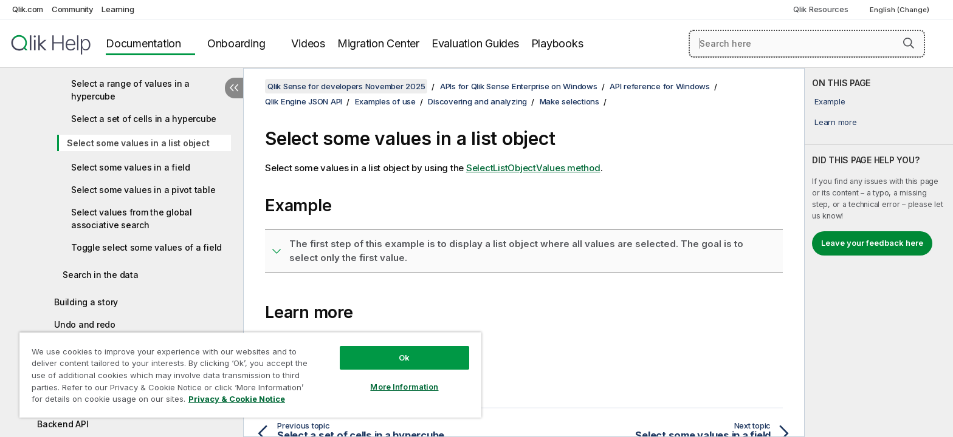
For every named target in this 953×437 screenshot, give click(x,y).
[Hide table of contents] (234, 88)
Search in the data (101, 274)
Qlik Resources (820, 9)
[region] (250, 375)
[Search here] (807, 43)
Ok (404, 357)
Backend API (62, 424)
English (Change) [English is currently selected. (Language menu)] (900, 9)
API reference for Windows (660, 86)
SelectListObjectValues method (533, 168)
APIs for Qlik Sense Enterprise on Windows (518, 86)
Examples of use (385, 101)
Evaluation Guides (475, 43)
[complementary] (879, 252)
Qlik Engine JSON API (303, 101)
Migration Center (378, 43)
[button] (909, 43)
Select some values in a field (130, 167)
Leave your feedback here (872, 243)
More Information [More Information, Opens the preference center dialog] (404, 386)
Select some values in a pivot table (143, 190)
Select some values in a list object (138, 143)
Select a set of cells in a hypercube (143, 118)
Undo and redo (84, 324)
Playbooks (557, 43)
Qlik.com (27, 9)
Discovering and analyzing (477, 101)
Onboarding (236, 43)
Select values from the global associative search (131, 218)
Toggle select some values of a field (146, 247)
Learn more (835, 122)
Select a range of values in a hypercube (130, 89)
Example (829, 101)
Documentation (143, 43)
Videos (308, 43)
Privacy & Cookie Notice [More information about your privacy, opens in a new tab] (236, 399)
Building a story (86, 302)
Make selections (569, 101)
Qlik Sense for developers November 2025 (346, 86)
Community (73, 9)
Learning (117, 9)
